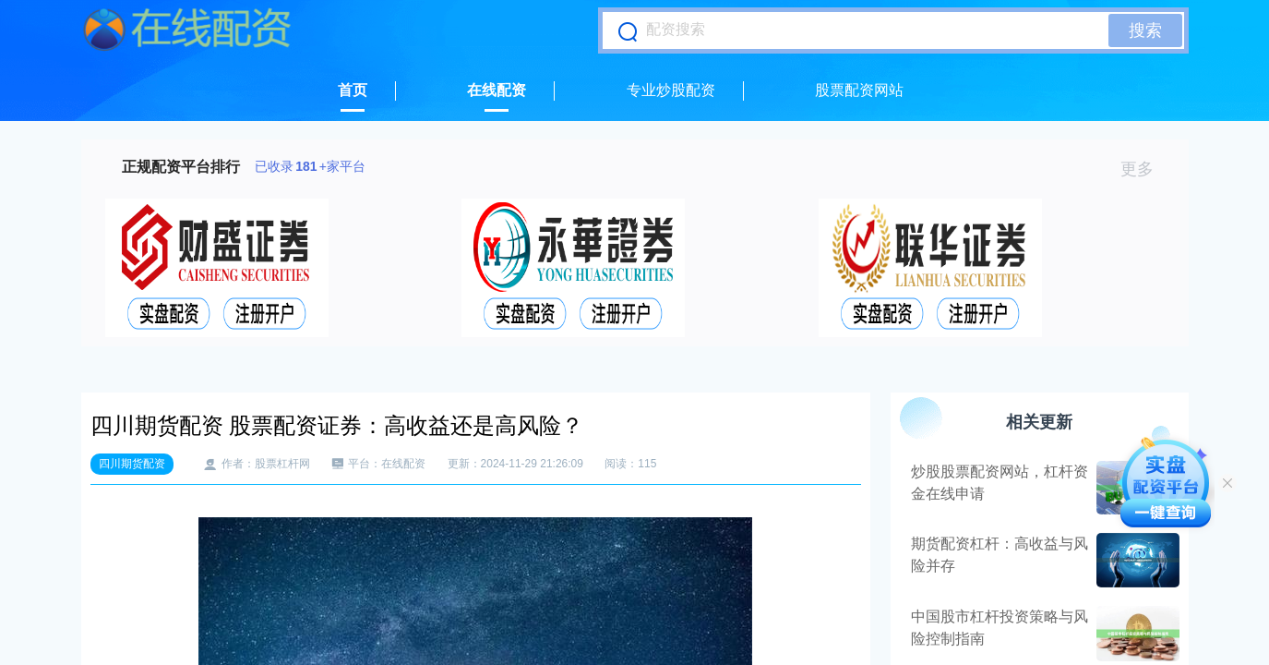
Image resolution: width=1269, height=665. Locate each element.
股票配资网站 (859, 90)
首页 (352, 90)
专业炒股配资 (671, 90)
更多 (1144, 169)
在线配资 (496, 90)
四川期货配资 (132, 463)
